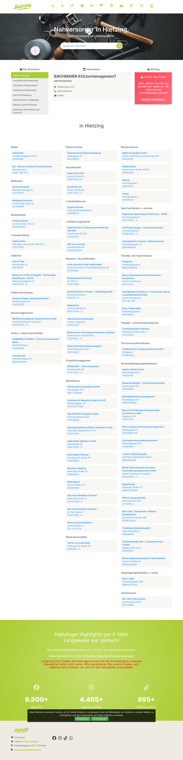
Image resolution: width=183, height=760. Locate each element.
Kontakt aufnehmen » (153, 100)
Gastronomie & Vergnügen (26, 100)
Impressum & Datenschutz (27, 749)
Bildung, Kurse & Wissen (25, 104)
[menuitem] (105, 6)
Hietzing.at (22, 7)
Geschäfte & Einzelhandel (25, 80)
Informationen (99, 718)
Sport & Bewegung (22, 95)
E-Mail (60, 95)
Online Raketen (31, 741)
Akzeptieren (82, 718)
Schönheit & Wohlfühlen (25, 90)
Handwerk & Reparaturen (25, 85)
